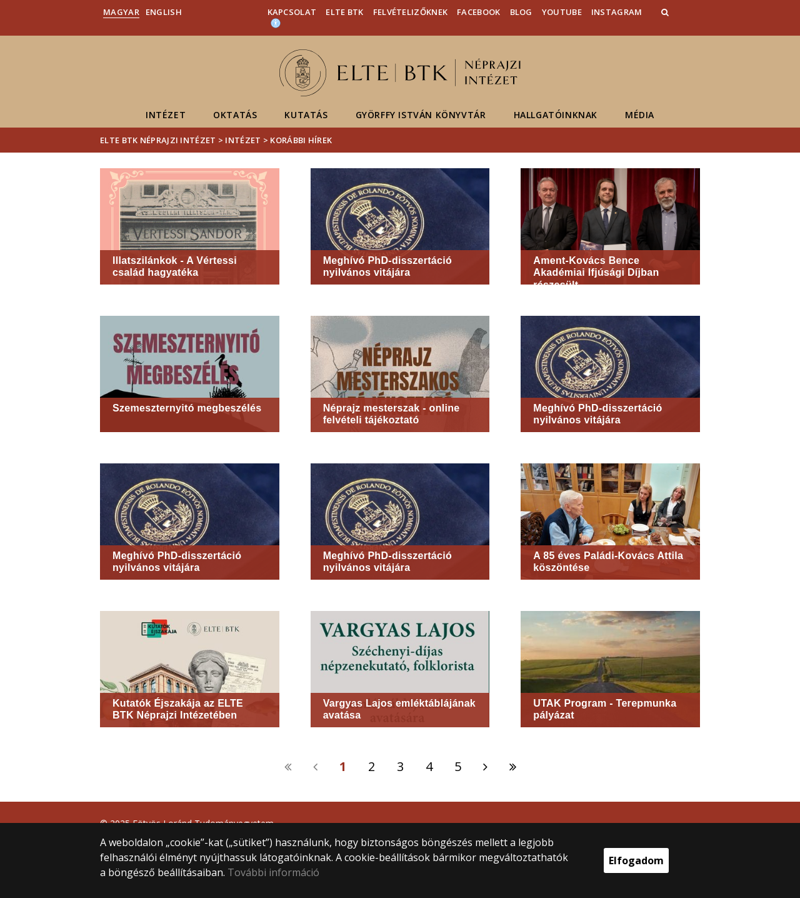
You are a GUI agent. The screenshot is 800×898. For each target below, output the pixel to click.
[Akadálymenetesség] (276, 22)
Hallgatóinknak (556, 115)
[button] (666, 12)
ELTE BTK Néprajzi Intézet (158, 140)
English (164, 12)
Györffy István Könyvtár (421, 115)
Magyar (121, 12)
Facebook (478, 12)
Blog (521, 12)
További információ (273, 872)
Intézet (166, 115)
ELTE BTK (344, 12)
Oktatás (235, 115)
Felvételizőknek (410, 12)
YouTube (562, 12)
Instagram (616, 12)
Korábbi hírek (301, 140)
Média (639, 115)
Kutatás (306, 115)
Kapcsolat (292, 12)
